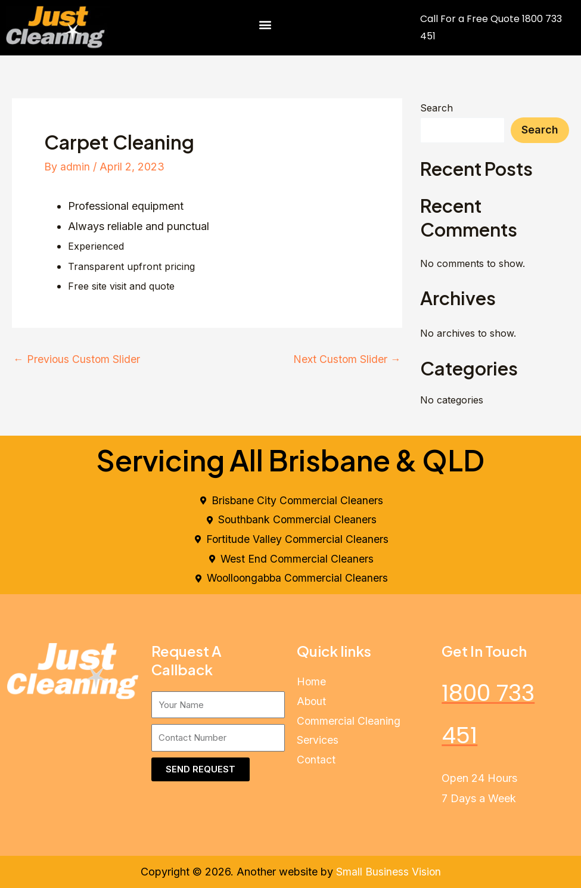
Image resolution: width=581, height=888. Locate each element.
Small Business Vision (388, 872)
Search (436, 108)
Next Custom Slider (347, 359)
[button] (265, 25)
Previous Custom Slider (77, 359)
